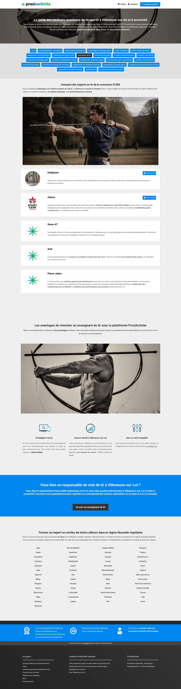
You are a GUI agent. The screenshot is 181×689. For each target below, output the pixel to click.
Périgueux (143, 548)
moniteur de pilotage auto (37, 60)
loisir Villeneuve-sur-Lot (77, 672)
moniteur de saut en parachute (119, 60)
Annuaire (26, 663)
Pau (107, 601)
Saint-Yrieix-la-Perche (143, 584)
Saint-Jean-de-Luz (143, 575)
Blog (24, 678)
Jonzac (73, 588)
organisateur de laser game (114, 65)
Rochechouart (142, 557)
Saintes (143, 570)
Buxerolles (73, 552)
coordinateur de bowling (74, 51)
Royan (142, 566)
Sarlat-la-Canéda (143, 588)
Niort (108, 584)
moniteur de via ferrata (144, 60)
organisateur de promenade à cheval (143, 65)
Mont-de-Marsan (108, 570)
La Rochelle (73, 592)
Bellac (38, 579)
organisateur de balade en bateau (86, 65)
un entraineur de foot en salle (111, 69)
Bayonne (38, 575)
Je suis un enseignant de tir (90, 507)
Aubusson (38, 566)
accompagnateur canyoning (50, 51)
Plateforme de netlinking (31, 675)
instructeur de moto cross (63, 55)
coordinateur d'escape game (99, 51)
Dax (73, 575)
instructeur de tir (84, 55)
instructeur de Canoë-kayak (38, 55)
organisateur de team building (70, 69)
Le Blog (121, 4)
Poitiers (143, 552)
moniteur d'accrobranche (124, 55)
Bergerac (38, 584)
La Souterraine (73, 597)
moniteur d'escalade (31, 65)
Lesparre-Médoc (108, 548)
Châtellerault (73, 561)
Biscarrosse (38, 592)
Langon (73, 601)
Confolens (73, 570)
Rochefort (143, 561)
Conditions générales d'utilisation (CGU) (36, 669)
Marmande (108, 566)
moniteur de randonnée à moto (64, 60)
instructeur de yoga (102, 55)
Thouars (143, 592)
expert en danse (121, 51)
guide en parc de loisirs (140, 51)
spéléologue (91, 69)
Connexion (133, 4)
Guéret (73, 579)
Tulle (143, 597)
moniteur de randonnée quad (91, 60)
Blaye (38, 597)
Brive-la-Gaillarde (73, 548)
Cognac (73, 566)
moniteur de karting (145, 55)
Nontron (108, 588)
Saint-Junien (142, 579)
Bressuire (38, 606)
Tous (33, 51)
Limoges (108, 557)
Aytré (38, 570)
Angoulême (38, 557)
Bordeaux (38, 601)
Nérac (108, 579)
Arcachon (38, 561)
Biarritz (38, 588)
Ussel (143, 601)
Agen (38, 548)
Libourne (108, 552)
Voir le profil (149, 173)
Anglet (38, 552)
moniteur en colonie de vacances (56, 65)
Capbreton (73, 557)
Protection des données (31, 672)
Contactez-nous (28, 681)
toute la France (37, 452)
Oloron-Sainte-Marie (107, 592)
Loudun (108, 561)
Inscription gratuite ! (150, 4)
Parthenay (108, 597)
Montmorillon (108, 575)
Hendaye (73, 584)
